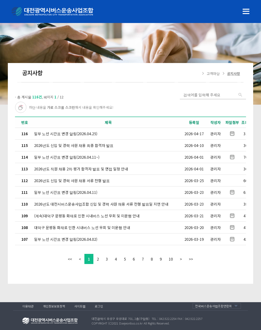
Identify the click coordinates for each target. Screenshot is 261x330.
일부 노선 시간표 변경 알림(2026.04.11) (65, 192)
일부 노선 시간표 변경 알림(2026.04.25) (65, 133)
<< (70, 259)
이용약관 (28, 306)
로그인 (99, 306)
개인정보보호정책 (54, 306)
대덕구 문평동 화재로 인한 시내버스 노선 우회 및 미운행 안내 (82, 227)
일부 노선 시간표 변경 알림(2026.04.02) (65, 239)
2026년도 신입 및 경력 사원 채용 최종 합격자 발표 (73, 145)
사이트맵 (80, 306)
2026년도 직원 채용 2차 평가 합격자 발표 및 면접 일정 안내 (81, 169)
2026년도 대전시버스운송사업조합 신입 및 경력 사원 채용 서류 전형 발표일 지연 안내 (101, 204)
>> (191, 259)
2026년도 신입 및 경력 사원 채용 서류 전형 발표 (72, 180)
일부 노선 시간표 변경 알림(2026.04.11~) (66, 157)
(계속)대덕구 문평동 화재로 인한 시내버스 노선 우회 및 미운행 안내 (86, 215)
